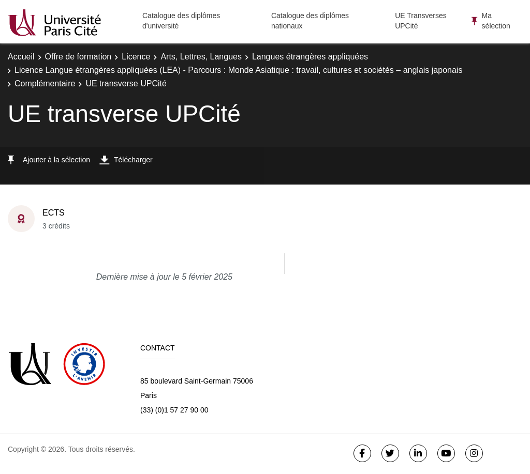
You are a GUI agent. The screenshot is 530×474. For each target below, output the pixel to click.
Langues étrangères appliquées (310, 56)
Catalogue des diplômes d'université (181, 20)
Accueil (21, 56)
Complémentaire (44, 83)
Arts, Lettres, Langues (201, 56)
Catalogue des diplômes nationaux (310, 20)
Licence (136, 56)
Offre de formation (78, 56)
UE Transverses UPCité (421, 20)
